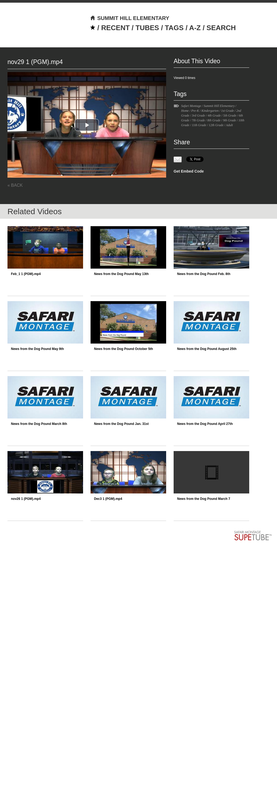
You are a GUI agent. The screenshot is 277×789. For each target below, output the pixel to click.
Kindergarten (210, 111)
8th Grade (213, 120)
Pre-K (195, 111)
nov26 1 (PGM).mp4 (26, 499)
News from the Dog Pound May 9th (37, 349)
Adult (229, 125)
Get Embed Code (189, 171)
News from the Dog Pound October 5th (123, 349)
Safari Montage (191, 106)
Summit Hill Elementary (219, 106)
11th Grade (199, 125)
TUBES (147, 28)
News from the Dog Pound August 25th (206, 349)
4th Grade (214, 115)
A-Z (195, 28)
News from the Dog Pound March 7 (203, 499)
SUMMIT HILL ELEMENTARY (129, 18)
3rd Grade (198, 115)
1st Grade (227, 111)
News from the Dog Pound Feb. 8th (203, 274)
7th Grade (198, 120)
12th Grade (216, 125)
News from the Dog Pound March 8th (39, 424)
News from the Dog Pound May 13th (121, 274)
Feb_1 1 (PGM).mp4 (26, 274)
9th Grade (229, 120)
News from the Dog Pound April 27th (205, 424)
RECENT (115, 28)
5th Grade (229, 115)
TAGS (174, 28)
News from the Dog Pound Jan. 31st (121, 424)
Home (185, 111)
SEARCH (221, 28)
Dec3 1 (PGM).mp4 (108, 499)
